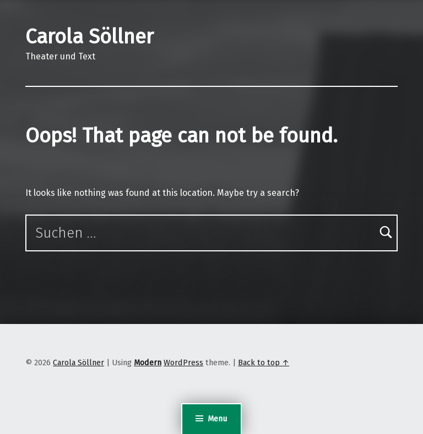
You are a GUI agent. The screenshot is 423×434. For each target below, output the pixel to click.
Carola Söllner (89, 37)
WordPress (183, 362)
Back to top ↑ (263, 362)
